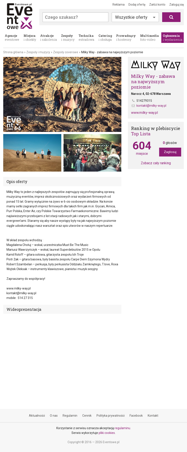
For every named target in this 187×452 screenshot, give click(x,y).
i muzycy (67, 38)
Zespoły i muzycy (38, 52)
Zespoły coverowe (65, 52)
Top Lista (140, 133)
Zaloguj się (176, 4)
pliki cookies (107, 433)
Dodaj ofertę (136, 4)
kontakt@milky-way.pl (151, 105)
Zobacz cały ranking (156, 163)
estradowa (86, 38)
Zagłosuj (170, 152)
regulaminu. (123, 428)
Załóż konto (157, 4)
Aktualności (37, 415)
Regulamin (70, 415)
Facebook (136, 415)
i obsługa (105, 38)
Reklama (119, 4)
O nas (54, 415)
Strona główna (13, 52)
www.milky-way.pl (144, 113)
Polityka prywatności (111, 415)
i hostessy (126, 38)
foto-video (149, 38)
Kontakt (153, 415)
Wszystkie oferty (131, 17)
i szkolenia (48, 38)
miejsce (141, 148)
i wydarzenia (172, 38)
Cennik (87, 415)
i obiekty (30, 38)
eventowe (12, 38)
